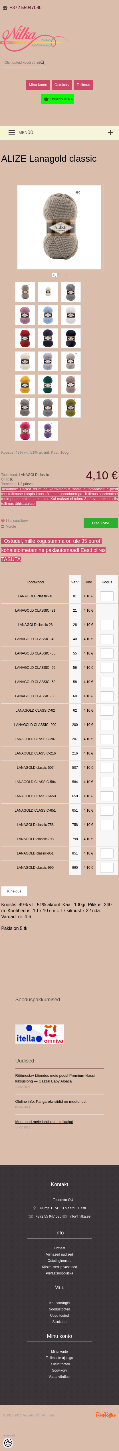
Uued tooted (59, 1316)
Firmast (59, 1248)
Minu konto (38, 85)
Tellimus (83, 85)
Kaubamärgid (59, 1303)
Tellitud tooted (59, 1364)
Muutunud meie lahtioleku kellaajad (44, 1122)
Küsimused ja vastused (59, 1267)
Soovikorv (59, 1370)
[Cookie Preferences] (8, 1443)
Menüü (26, 132)
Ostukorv (62, 99)
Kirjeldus (14, 891)
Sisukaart (59, 1322)
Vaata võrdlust (59, 1377)
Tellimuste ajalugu (59, 1358)
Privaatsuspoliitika (59, 1273)
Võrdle (11, 526)
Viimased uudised (59, 1254)
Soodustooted (59, 1309)
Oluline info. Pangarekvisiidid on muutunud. (51, 1101)
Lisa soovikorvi (17, 521)
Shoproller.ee (106, 1415)
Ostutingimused (59, 1261)
